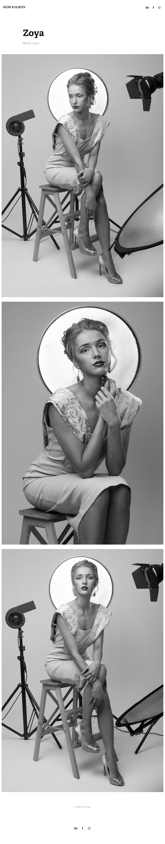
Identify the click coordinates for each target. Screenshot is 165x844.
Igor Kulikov (14, 7)
